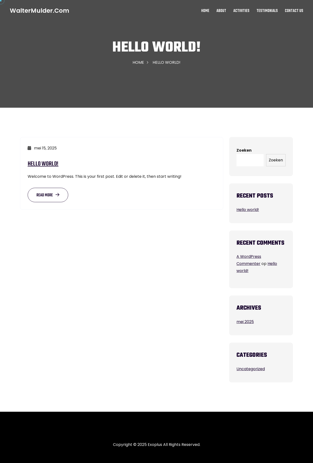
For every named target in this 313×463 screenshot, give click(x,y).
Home (205, 11)
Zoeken (244, 150)
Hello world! (43, 163)
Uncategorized (250, 369)
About (221, 11)
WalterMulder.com (39, 10)
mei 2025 (245, 322)
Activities (241, 11)
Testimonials (267, 11)
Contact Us (294, 11)
